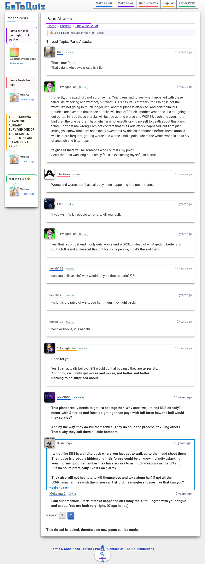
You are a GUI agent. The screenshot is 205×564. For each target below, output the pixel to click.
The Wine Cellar (86, 26)
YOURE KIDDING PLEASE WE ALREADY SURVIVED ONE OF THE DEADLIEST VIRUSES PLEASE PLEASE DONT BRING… (21, 131)
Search (102, 555)
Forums (65, 26)
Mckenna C (57, 493)
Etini (60, 52)
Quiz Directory (148, 3)
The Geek (63, 174)
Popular (168, 3)
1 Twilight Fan (67, 87)
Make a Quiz (104, 3)
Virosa (24, 95)
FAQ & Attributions (140, 549)
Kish (60, 443)
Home (51, 26)
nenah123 (56, 268)
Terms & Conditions (65, 549)
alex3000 (64, 397)
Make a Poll (126, 3)
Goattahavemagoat (23, 58)
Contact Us (115, 549)
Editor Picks (187, 3)
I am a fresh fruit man (20, 82)
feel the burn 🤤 (20, 178)
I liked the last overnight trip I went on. (19, 35)
